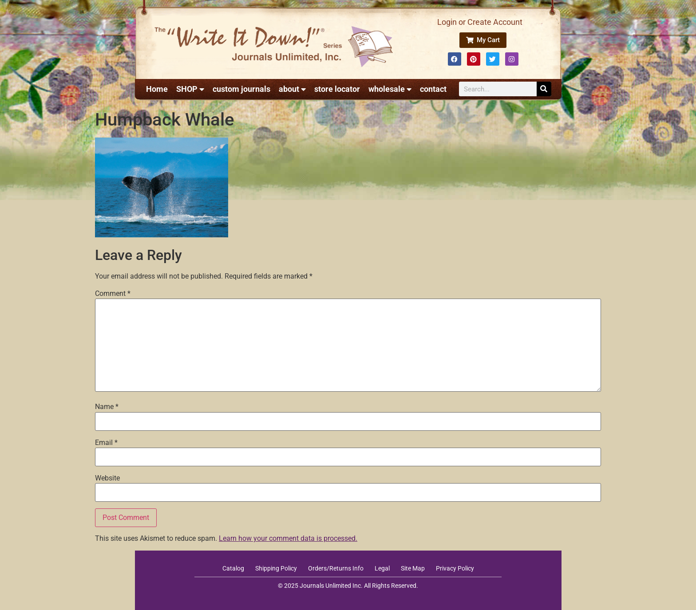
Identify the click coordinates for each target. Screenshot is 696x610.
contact (433, 89)
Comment (112, 293)
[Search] (544, 89)
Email (106, 442)
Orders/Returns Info (336, 568)
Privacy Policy (455, 568)
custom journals (241, 89)
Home (157, 89)
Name (107, 406)
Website (107, 478)
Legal (382, 568)
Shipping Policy (276, 568)
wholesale (389, 89)
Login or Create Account (479, 22)
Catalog (233, 568)
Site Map (413, 568)
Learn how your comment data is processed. (288, 538)
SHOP (190, 89)
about (292, 89)
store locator (337, 89)
